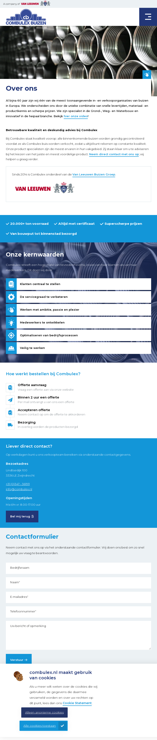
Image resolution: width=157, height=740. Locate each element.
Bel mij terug (20, 516)
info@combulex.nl (19, 489)
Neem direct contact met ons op (114, 154)
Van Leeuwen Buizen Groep (93, 174)
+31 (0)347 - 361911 (18, 484)
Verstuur (16, 660)
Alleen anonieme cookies (44, 712)
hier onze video (76, 116)
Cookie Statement (77, 703)
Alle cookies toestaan (39, 726)
